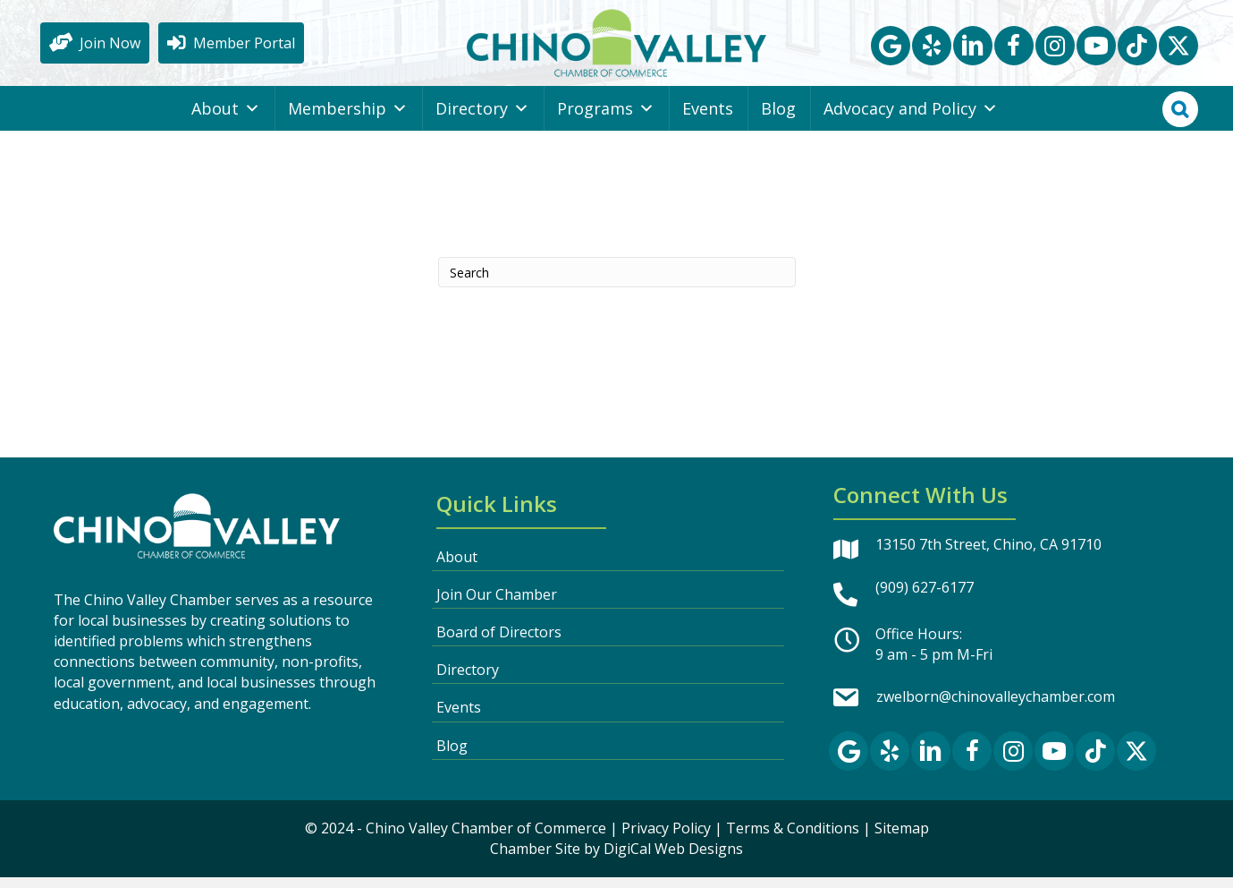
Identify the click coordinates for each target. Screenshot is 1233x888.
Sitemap (901, 839)
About (225, 119)
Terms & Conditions (792, 839)
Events (707, 119)
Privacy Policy (666, 839)
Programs (606, 119)
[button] (890, 51)
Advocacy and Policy (910, 119)
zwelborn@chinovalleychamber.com (995, 708)
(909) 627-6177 (924, 598)
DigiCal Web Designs (673, 859)
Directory (482, 119)
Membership (348, 119)
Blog (778, 119)
